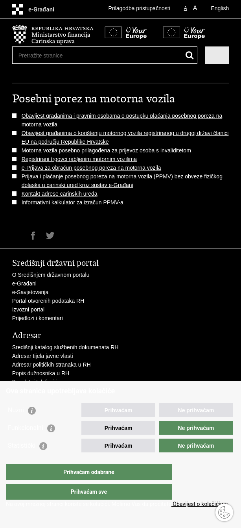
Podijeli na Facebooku (33, 236)
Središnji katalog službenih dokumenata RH (65, 347)
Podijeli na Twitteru (50, 236)
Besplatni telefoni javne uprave (49, 382)
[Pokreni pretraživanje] (190, 55)
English (220, 8)
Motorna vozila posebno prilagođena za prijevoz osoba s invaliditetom (106, 150)
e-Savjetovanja (30, 292)
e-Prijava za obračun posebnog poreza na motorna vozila (91, 168)
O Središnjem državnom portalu (51, 275)
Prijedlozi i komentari (37, 318)
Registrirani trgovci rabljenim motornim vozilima (79, 159)
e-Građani (24, 283)
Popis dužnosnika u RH (41, 373)
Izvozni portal (28, 309)
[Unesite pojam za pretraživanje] (47, 55)
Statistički (21, 461)
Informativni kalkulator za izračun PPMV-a (72, 202)
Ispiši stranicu (16, 236)
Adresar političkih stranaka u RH (51, 364)
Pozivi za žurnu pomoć (40, 390)
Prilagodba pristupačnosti (139, 8)
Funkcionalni (25, 443)
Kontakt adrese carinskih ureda (60, 194)
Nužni (16, 426)
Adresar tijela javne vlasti (42, 356)
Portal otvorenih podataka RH (48, 301)
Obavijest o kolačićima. (200, 504)
